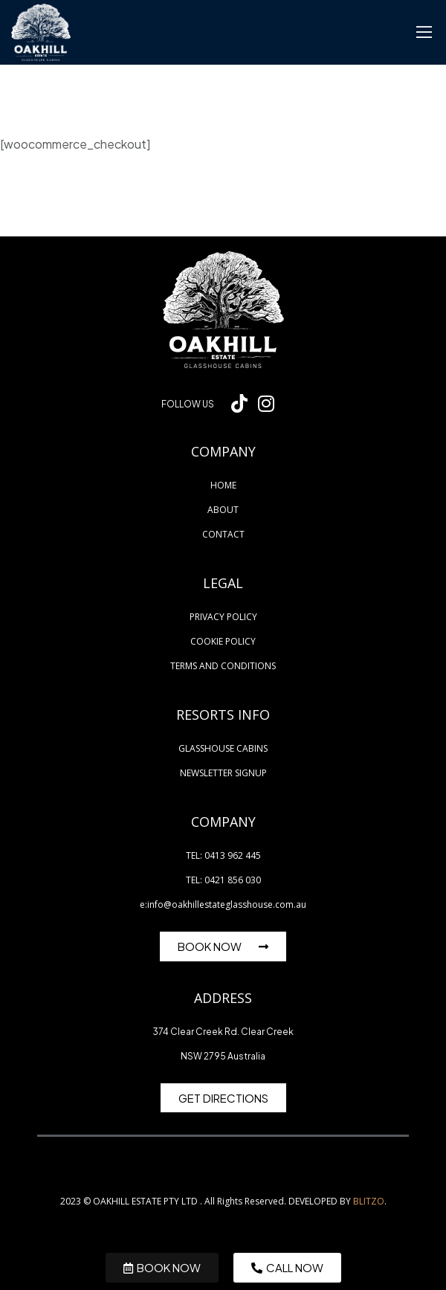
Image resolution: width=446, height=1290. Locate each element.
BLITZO (368, 1201)
